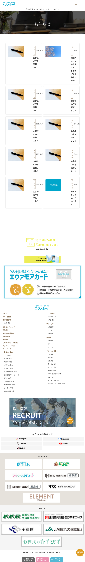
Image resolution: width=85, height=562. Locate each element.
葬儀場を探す (7, 321)
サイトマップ (7, 350)
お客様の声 (6, 338)
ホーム (5, 315)
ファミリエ (50, 325)
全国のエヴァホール (9, 328)
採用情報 (5, 341)
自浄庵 (48, 339)
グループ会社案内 (52, 353)
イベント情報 (7, 318)
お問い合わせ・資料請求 (10, 344)
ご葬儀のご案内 (8, 354)
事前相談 (5, 332)
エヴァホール (50, 315)
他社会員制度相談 (8, 335)
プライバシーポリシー (10, 347)
